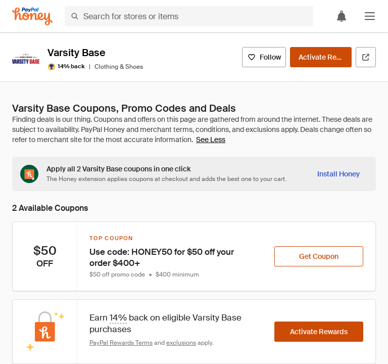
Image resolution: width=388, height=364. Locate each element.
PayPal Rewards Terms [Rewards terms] (121, 343)
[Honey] (32, 16)
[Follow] (264, 57)
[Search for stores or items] (189, 16)
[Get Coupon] (318, 256)
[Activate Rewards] (321, 57)
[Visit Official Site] (366, 57)
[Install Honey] (338, 174)
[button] (370, 16)
